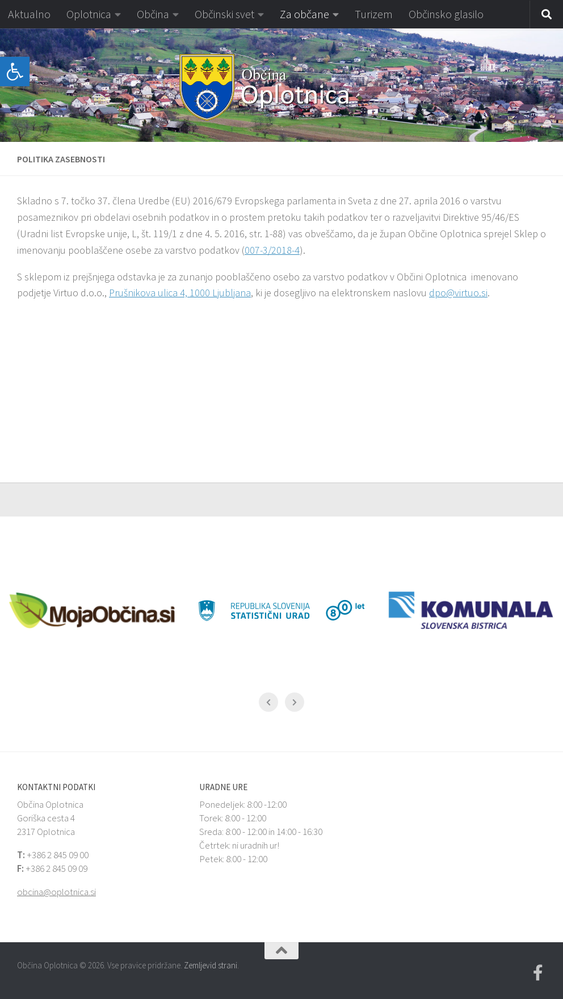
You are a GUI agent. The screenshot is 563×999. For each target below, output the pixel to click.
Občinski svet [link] (224, 14)
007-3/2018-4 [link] (272, 250)
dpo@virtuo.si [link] (458, 292)
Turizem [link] (374, 14)
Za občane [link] (304, 14)
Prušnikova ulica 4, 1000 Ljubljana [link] (180, 292)
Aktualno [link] (29, 14)
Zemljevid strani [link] (210, 965)
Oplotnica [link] (88, 14)
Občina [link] (153, 14)
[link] (15, 71)
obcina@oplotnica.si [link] (56, 891)
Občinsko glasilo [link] (446, 14)
